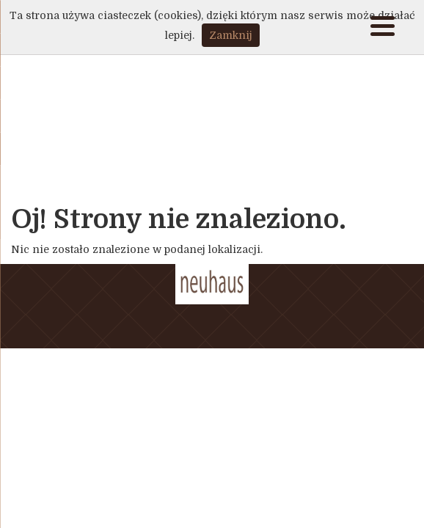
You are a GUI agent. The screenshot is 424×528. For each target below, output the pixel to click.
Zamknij (230, 35)
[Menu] (382, 27)
